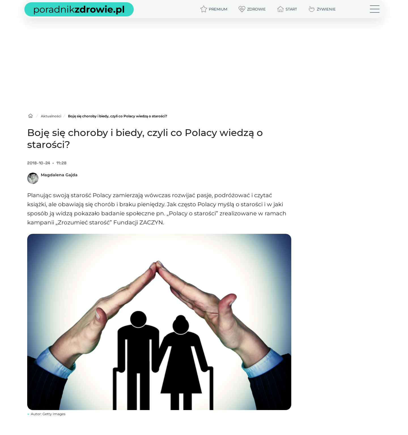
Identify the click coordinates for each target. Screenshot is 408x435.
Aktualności (51, 116)
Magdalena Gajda (59, 174)
